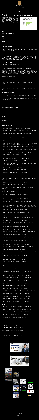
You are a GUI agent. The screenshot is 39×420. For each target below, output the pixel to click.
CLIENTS (20, 7)
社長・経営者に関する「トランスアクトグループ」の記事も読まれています (12, 325)
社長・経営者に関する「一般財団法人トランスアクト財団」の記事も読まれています (13, 327)
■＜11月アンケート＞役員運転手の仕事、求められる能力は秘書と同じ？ (18, 15)
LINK (19, 411)
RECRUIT (28, 7)
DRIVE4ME (19, 415)
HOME (7, 7)
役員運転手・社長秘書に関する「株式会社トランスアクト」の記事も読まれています (13, 330)
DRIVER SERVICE (14, 7)
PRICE (17, 7)
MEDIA (25, 7)
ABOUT (10, 7)
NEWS (22, 7)
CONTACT (31, 7)
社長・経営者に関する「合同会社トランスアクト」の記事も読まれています (12, 335)
